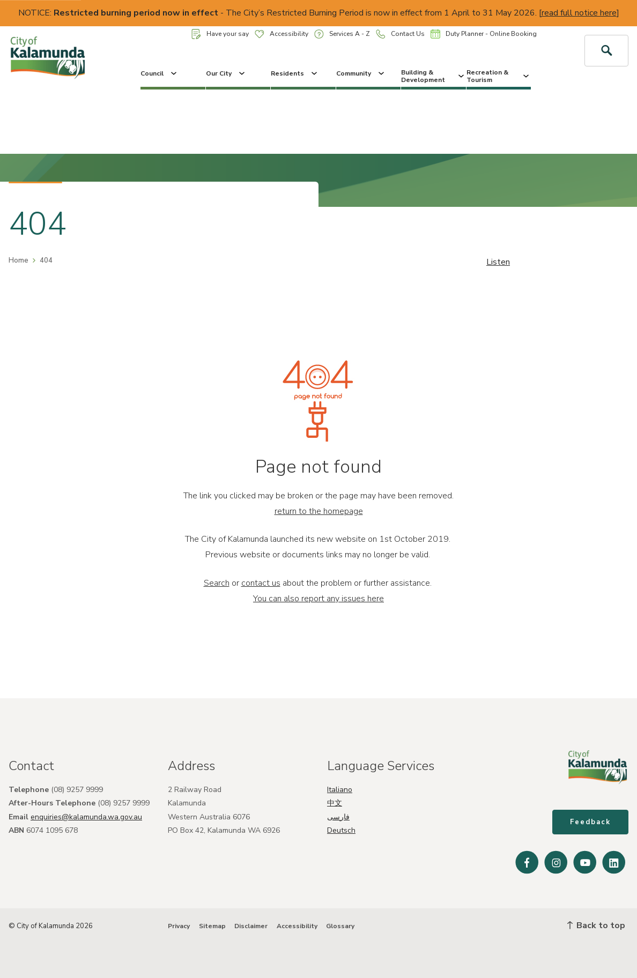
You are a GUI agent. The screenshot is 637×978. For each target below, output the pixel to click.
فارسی (338, 817)
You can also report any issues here (318, 598)
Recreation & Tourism (498, 76)
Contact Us (400, 34)
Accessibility (281, 33)
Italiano (339, 790)
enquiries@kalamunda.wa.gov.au (86, 817)
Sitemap (212, 926)
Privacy (179, 926)
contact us (260, 583)
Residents (295, 73)
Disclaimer (251, 926)
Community (361, 73)
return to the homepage (319, 511)
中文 (334, 803)
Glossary (340, 926)
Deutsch (341, 830)
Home (18, 260)
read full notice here (579, 13)
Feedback (590, 822)
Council (159, 73)
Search (216, 583)
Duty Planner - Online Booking (484, 34)
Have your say (220, 34)
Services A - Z (342, 34)
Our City (226, 73)
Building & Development (433, 76)
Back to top (596, 925)
